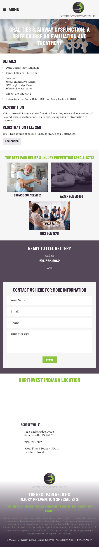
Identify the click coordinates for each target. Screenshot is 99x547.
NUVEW (11, 540)
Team (8, 506)
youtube (53, 274)
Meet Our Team (49, 233)
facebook (39, 274)
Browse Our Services (27, 195)
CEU (90, 506)
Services (17, 506)
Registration (11, 141)
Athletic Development (47, 506)
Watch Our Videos (71, 196)
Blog (74, 506)
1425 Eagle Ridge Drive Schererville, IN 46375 (39, 433)
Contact (49, 511)
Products (65, 506)
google (46, 274)
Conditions (28, 506)
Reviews (82, 506)
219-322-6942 (49, 261)
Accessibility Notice (66, 540)
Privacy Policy (84, 540)
